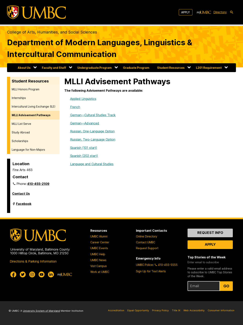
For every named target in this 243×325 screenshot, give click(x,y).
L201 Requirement (209, 67)
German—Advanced (84, 123)
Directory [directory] (220, 12)
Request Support (147, 248)
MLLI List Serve (21, 123)
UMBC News (98, 260)
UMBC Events (99, 248)
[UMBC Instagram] (32, 274)
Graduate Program (136, 67)
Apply (185, 12)
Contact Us (21, 194)
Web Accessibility (194, 310)
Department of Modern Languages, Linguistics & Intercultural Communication (99, 48)
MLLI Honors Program (25, 89)
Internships (19, 98)
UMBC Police (144, 264)
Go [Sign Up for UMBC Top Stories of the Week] (226, 286)
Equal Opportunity (138, 310)
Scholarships (20, 141)
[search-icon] (231, 12)
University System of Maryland (41, 310)
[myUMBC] (204, 12)
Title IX (176, 310)
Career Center (99, 242)
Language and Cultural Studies (91, 164)
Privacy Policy (160, 310)
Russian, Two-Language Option (92, 139)
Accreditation (116, 310)
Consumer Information (221, 310)
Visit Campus (98, 266)
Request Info (210, 233)
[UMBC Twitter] (22, 274)
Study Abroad (21, 132)
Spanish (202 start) (84, 156)
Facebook (23, 205)
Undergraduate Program (94, 67)
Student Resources (171, 67)
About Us (24, 67)
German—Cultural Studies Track (93, 115)
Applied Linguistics (83, 99)
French (75, 107)
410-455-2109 (38, 184)
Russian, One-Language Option (92, 131)
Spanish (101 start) (83, 148)
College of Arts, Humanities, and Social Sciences (52, 32)
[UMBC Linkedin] (51, 274)
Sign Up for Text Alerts (151, 271)
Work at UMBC (99, 271)
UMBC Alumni (98, 236)
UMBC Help (97, 254)
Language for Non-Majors (28, 149)
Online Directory (146, 236)
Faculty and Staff (54, 67)
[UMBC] (36, 12)
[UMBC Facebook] (13, 274)
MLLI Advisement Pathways (31, 115)
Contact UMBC (145, 242)
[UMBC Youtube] (41, 274)
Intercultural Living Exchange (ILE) (33, 106)
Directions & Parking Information (33, 261)
